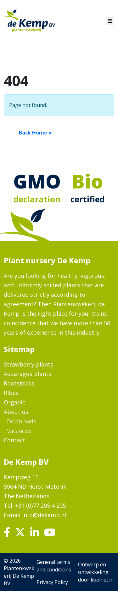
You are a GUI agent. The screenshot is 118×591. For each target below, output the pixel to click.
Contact (14, 440)
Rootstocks (19, 383)
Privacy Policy (52, 582)
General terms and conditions (54, 565)
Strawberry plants (28, 364)
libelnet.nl (102, 579)
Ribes (11, 393)
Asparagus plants (27, 374)
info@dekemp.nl (44, 515)
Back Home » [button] (35, 132)
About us (16, 411)
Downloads (21, 421)
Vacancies (19, 430)
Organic (14, 402)
